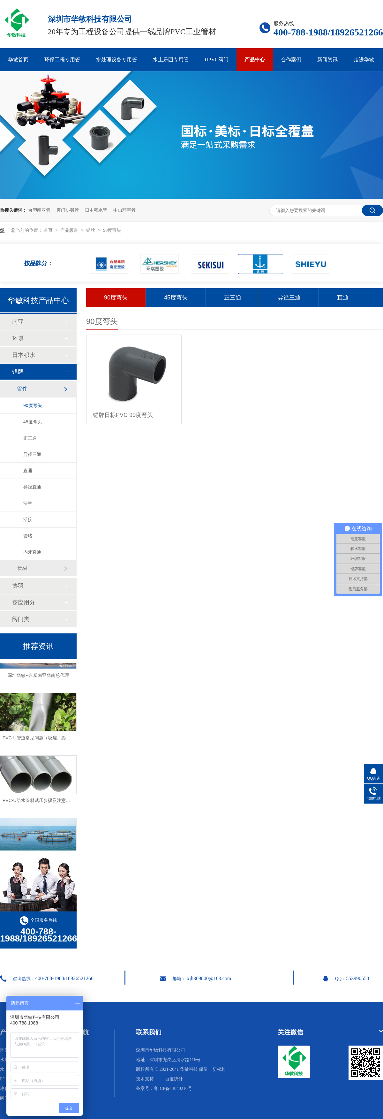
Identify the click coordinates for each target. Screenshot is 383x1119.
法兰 (27, 503)
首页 (49, 230)
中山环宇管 (124, 210)
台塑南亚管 (39, 210)
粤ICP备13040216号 (173, 1088)
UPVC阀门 (217, 59)
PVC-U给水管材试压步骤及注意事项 (39, 801)
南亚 (18, 322)
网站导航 (76, 1032)
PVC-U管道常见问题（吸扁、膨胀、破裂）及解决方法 (56, 738)
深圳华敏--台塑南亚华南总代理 (38, 676)
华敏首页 (18, 59)
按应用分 (23, 602)
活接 (27, 519)
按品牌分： (38, 261)
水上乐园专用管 (171, 59)
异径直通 (32, 486)
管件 (22, 388)
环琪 (18, 338)
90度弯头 (112, 230)
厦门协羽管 (67, 210)
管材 (22, 568)
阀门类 (20, 619)
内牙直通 (32, 552)
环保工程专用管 (62, 59)
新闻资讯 (327, 59)
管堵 (27, 535)
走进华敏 (364, 59)
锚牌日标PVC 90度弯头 (123, 415)
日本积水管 (96, 210)
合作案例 (291, 59)
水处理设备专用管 (116, 59)
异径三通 (289, 297)
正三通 (232, 297)
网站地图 (72, 1079)
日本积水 (23, 355)
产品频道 (69, 230)
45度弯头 (176, 297)
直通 (343, 297)
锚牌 (91, 230)
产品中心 (254, 59)
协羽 (18, 586)
